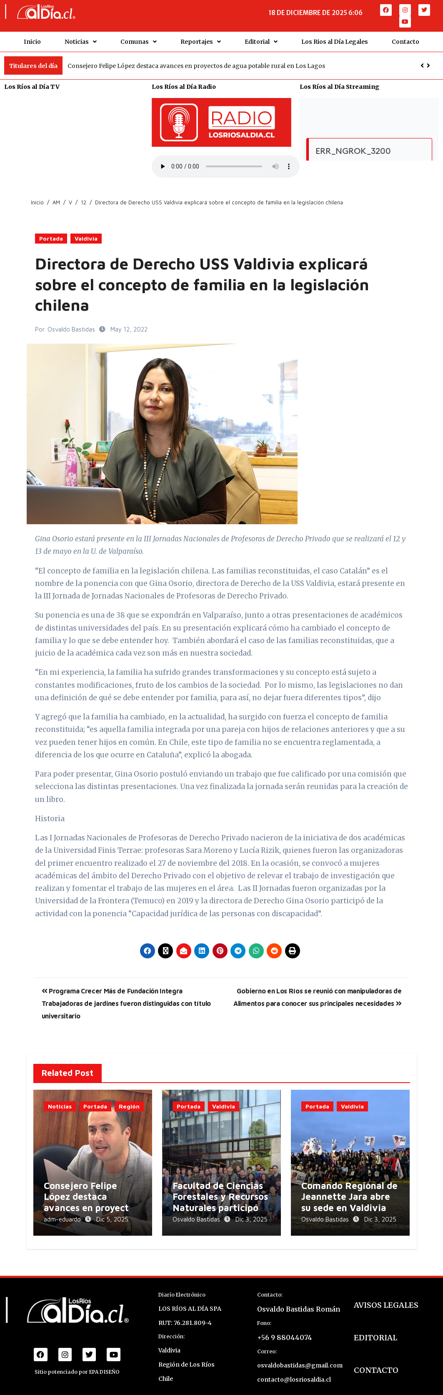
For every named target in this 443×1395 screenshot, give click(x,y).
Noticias (81, 39)
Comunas (138, 39)
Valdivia (86, 233)
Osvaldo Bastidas (71, 324)
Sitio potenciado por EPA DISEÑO (77, 1363)
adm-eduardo (63, 1214)
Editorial (261, 39)
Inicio (32, 39)
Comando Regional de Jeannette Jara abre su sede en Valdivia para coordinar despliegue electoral (349, 1202)
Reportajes (200, 39)
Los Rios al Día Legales (334, 39)
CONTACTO (376, 1362)
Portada (51, 233)
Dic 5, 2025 (112, 1214)
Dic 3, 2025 (251, 1214)
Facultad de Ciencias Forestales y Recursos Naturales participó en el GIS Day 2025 (220, 1197)
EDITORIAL (375, 1329)
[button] (428, 61)
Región (129, 1101)
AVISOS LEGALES (386, 1297)
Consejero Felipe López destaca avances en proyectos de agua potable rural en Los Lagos (196, 61)
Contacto (405, 39)
